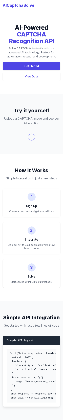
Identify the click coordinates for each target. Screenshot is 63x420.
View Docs (31, 76)
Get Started (31, 66)
